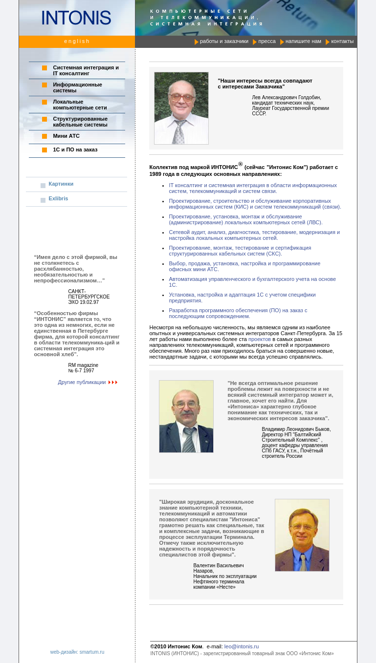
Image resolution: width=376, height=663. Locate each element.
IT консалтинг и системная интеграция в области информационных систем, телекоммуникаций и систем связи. (253, 188)
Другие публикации (89, 382)
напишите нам (303, 41)
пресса (266, 41)
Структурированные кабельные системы (80, 122)
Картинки (61, 184)
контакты (342, 41)
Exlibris (58, 198)
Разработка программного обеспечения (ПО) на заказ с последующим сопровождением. (238, 313)
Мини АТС (66, 136)
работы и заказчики (224, 41)
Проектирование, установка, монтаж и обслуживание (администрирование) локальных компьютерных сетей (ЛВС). (246, 219)
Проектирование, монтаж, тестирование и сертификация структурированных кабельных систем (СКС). (240, 251)
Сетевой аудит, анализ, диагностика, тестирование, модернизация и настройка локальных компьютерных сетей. (254, 235)
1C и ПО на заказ (75, 149)
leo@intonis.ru (241, 646)
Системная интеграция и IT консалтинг (86, 70)
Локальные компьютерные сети (80, 104)
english (77, 41)
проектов (259, 339)
